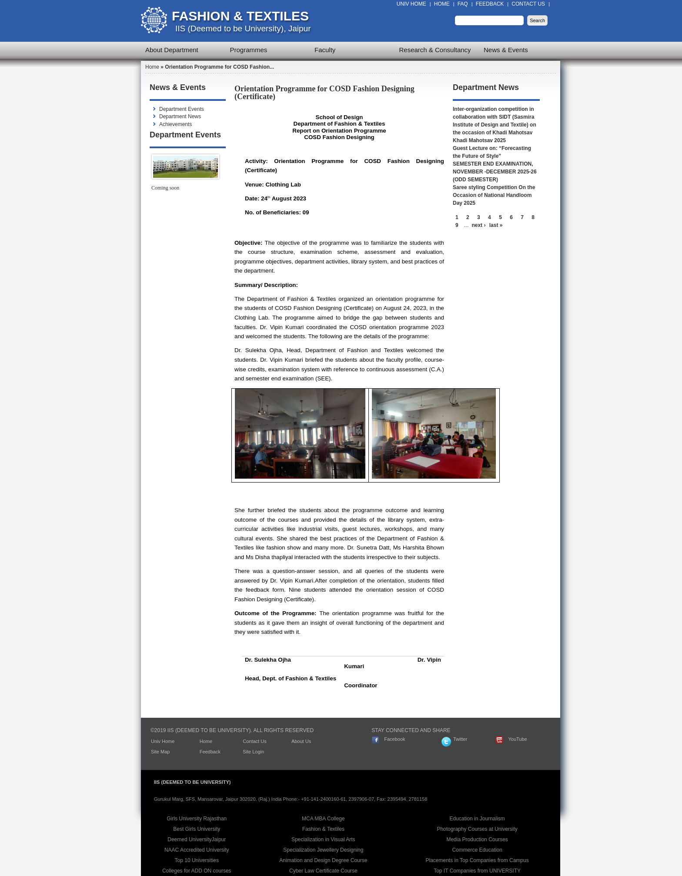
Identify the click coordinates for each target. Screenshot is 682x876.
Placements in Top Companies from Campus (477, 860)
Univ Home (411, 4)
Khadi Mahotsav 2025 (479, 140)
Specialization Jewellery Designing (323, 850)
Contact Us (528, 4)
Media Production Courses (477, 839)
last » (496, 225)
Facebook (394, 739)
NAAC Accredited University (196, 850)
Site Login (253, 751)
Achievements (175, 124)
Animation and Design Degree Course (323, 860)
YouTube (517, 739)
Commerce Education (477, 850)
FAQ (463, 4)
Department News (180, 116)
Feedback (490, 4)
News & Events (506, 49)
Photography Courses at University (477, 829)
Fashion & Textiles (240, 16)
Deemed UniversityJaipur (196, 839)
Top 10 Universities (197, 860)
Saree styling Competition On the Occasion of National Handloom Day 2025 (494, 195)
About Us (301, 741)
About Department (171, 49)
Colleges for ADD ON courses (196, 871)
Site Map (160, 751)
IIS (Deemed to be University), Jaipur (243, 28)
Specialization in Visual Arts (323, 839)
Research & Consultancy (435, 49)
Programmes (248, 49)
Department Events (181, 109)
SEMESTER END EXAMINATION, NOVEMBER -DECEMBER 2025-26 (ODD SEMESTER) (495, 172)
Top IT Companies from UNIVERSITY (477, 871)
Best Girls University (196, 829)
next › (478, 225)
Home (442, 4)
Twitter (460, 739)
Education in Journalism (477, 819)
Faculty (324, 49)
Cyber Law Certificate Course (323, 871)
